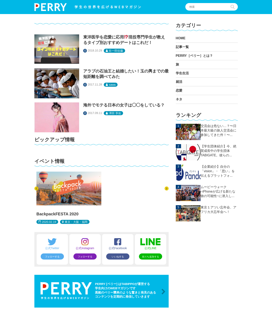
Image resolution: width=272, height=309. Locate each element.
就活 (179, 81)
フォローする (52, 256)
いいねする (118, 256)
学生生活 (182, 73)
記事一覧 (182, 47)
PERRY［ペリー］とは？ (194, 55)
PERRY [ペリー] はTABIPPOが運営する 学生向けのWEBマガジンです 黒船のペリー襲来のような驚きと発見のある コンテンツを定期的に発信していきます (125, 290)
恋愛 (179, 90)
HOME (181, 38)
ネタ (179, 99)
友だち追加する (150, 256)
